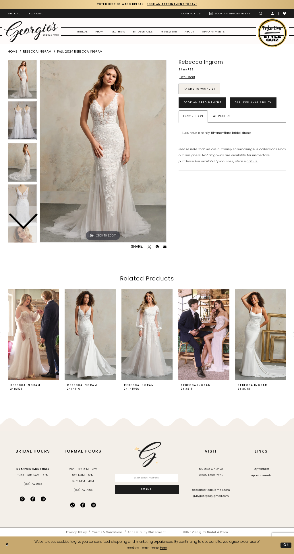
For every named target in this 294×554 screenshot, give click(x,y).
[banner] (31, 31)
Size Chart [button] (187, 77)
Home (13, 51)
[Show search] (261, 13)
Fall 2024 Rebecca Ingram (80, 51)
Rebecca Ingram (37, 51)
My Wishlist (261, 469)
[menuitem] (14, 13)
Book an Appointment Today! (174, 4)
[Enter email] (147, 478)
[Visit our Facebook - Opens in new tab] (32, 499)
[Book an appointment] (230, 13)
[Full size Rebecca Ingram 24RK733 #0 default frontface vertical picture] (103, 151)
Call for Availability (257, 103)
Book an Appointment (204, 103)
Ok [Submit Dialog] (286, 545)
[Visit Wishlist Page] (284, 13)
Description (193, 117)
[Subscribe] (147, 489)
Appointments (261, 475)
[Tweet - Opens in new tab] (149, 247)
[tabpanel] (103, 151)
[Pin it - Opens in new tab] (157, 247)
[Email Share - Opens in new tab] (165, 247)
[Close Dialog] (7, 545)
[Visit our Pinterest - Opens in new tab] (22, 499)
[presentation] (33, 335)
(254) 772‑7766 (83, 490)
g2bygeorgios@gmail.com (211, 496)
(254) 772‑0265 (33, 484)
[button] (273, 13)
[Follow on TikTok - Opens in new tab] (72, 505)
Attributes (221, 117)
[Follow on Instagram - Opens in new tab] (93, 505)
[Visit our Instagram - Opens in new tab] (43, 499)
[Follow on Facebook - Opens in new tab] (82, 505)
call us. (252, 162)
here (163, 548)
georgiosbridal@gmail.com (211, 490)
